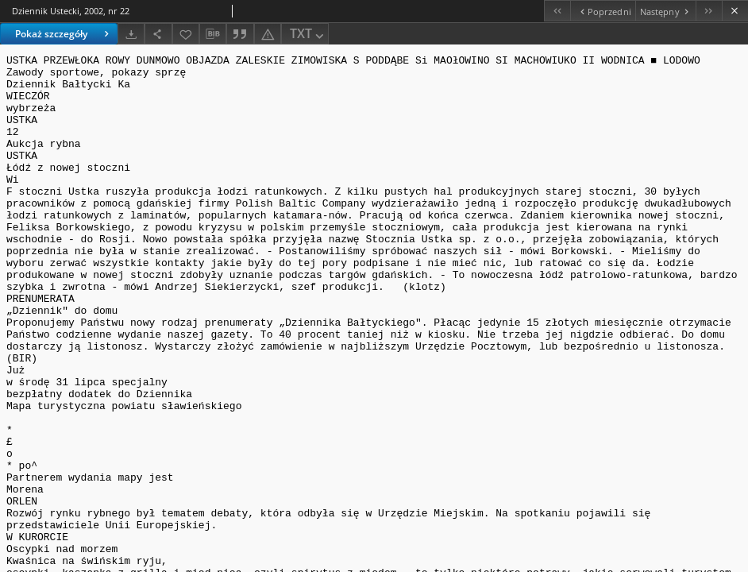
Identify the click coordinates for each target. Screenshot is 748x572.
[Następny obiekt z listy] (665, 10)
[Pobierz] (131, 33)
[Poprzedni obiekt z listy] (602, 10)
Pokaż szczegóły (64, 34)
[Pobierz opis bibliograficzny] (212, 34)
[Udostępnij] (158, 33)
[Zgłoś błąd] (267, 33)
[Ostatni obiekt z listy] (709, 10)
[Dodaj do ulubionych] (185, 33)
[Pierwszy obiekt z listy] (557, 10)
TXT (308, 34)
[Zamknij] (735, 10)
